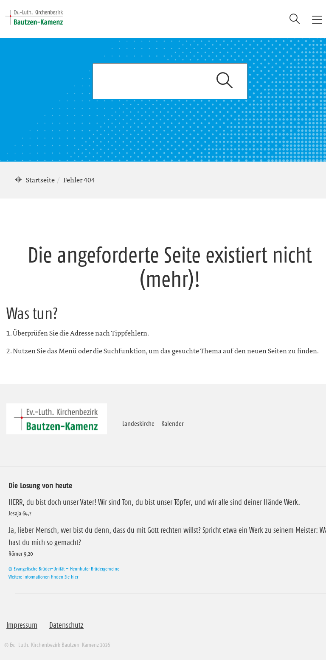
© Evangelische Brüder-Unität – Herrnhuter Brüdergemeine (63, 568)
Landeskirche (138, 423)
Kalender (172, 423)
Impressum (21, 625)
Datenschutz (66, 625)
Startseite (40, 180)
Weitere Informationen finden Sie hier (43, 576)
